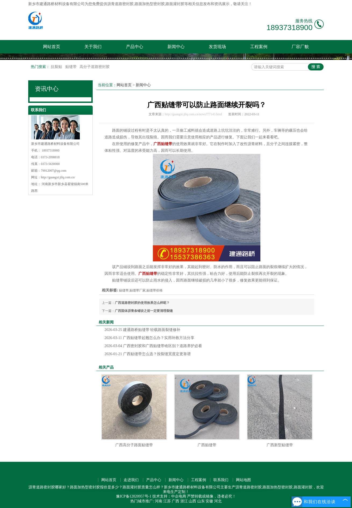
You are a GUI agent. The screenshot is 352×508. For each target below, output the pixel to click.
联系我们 (220, 480)
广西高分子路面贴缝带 (134, 445)
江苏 (167, 501)
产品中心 (134, 46)
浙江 (184, 501)
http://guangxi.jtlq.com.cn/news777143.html (193, 114)
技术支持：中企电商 (169, 496)
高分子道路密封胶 (95, 67)
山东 (201, 501)
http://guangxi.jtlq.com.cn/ (58, 177)
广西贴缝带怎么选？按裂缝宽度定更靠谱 (148, 354)
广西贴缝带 (206, 445)
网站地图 (243, 480)
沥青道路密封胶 (120, 4)
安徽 (209, 501)
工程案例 (258, 46)
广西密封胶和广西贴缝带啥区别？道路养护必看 (153, 346)
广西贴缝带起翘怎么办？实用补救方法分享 (149, 338)
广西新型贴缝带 (280, 445)
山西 (192, 501)
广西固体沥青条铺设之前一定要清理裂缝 (144, 311)
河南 (158, 501)
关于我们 (93, 46)
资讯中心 (47, 88)
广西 (175, 501)
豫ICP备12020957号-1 (133, 496)
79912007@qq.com (53, 170)
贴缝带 (71, 67)
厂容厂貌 (300, 46)
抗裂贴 (57, 67)
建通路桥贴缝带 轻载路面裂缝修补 (142, 330)
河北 (218, 501)
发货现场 (217, 46)
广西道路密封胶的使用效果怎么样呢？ (142, 303)
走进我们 (131, 480)
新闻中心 (176, 46)
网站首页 (51, 46)
